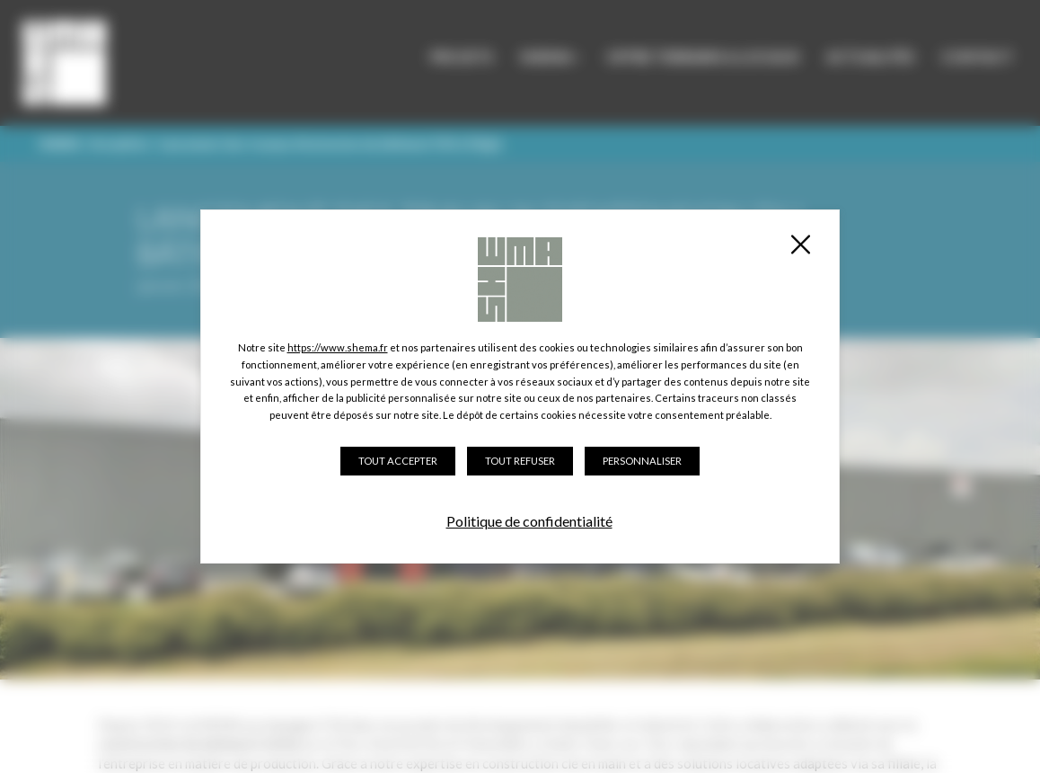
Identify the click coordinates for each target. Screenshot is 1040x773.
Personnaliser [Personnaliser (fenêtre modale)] (642, 460)
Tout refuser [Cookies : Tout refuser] (520, 460)
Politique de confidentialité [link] (529, 520)
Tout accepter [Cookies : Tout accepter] (397, 460)
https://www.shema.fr (337, 347)
